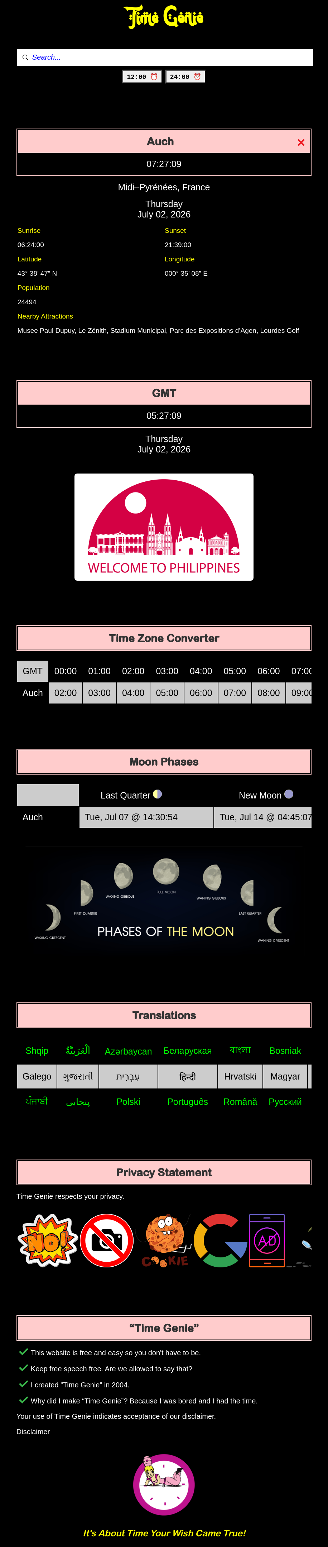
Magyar (285, 1076)
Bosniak (285, 1051)
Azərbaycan (128, 1051)
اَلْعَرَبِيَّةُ (78, 1051)
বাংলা (240, 1050)
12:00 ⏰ (142, 77)
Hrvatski (240, 1076)
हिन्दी (187, 1077)
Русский (285, 1102)
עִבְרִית (128, 1076)
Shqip (36, 1051)
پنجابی (78, 1102)
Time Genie (164, 18)
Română (240, 1102)
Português (187, 1102)
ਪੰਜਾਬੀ (37, 1101)
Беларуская (188, 1051)
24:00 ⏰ (185, 77)
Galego (37, 1076)
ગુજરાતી (78, 1076)
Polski (128, 1102)
